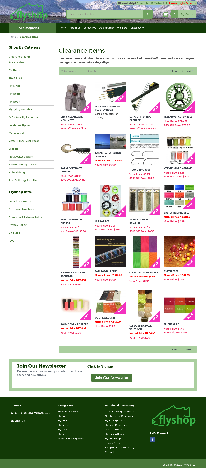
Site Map (14, 232)
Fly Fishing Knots (114, 434)
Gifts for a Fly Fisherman (24, 117)
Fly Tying (62, 434)
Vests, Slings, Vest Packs (24, 141)
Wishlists (122, 27)
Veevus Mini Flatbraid (178, 168)
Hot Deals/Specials (21, 156)
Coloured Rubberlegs (143, 272)
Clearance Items (19, 56)
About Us (75, 27)
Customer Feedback (21, 209)
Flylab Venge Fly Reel (178, 116)
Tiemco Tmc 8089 (139, 169)
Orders (157, 3)
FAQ (11, 240)
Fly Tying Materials (21, 109)
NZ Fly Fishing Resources (119, 416)
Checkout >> (137, 27)
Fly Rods (14, 101)
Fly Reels (14, 93)
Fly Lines (14, 85)
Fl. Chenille (171, 324)
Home (63, 27)
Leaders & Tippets (20, 125)
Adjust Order (106, 27)
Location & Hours (20, 201)
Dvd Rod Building (106, 271)
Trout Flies (15, 78)
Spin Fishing (17, 172)
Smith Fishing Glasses (23, 164)
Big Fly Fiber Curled (177, 212)
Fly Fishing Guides (115, 420)
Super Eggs (171, 271)
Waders (13, 148)
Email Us (142, 3)
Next (190, 71)
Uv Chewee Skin (105, 317)
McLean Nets (17, 133)
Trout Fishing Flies (68, 411)
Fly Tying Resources (116, 425)
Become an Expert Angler (119, 411)
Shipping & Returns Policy (25, 217)
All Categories (25, 28)
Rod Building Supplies (23, 180)
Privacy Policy (18, 225)
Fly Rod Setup (113, 438)
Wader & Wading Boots (71, 438)
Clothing (14, 70)
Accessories (16, 62)
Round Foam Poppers (74, 324)
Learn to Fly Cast (114, 429)
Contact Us (90, 27)
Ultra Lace (102, 221)
